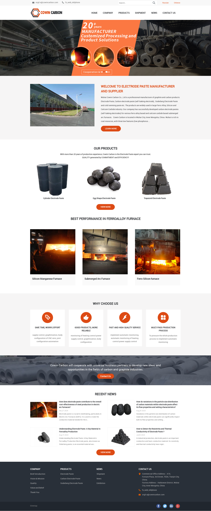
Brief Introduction (37, 474)
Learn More (111, 128)
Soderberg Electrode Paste (71, 483)
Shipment (140, 12)
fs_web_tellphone (72, 2)
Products (124, 12)
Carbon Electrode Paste (70, 478)
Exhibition (101, 483)
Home (94, 12)
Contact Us (169, 12)
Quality (33, 483)
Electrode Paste (67, 474)
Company (108, 12)
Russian (165, 3)
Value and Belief (37, 487)
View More (106, 207)
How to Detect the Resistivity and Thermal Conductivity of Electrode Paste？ (154, 430)
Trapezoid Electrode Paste (155, 198)
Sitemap (33, 506)
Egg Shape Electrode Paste (104, 198)
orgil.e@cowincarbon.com (47, 2)
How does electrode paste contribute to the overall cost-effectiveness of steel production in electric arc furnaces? (80, 404)
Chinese (177, 3)
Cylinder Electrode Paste (53, 198)
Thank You (34, 492)
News (154, 12)
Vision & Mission (37, 478)
